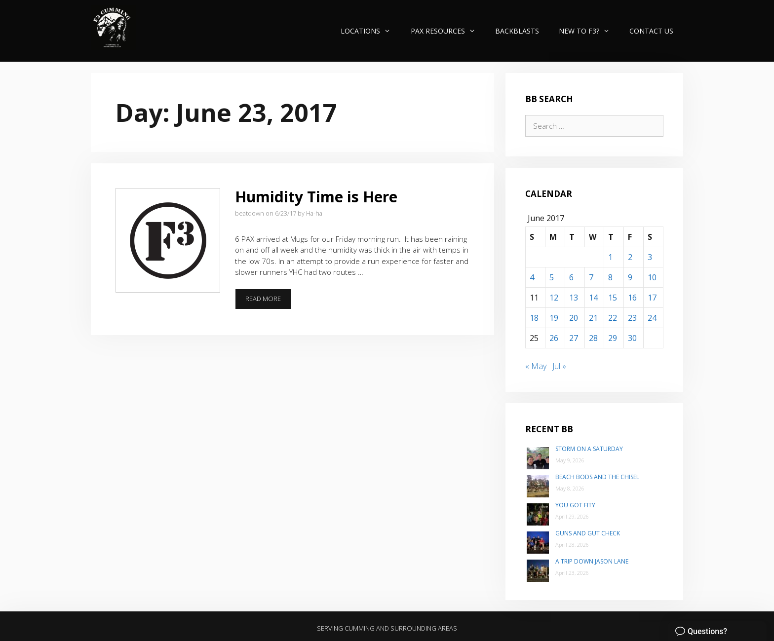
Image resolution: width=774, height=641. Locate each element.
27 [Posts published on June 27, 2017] (573, 338)
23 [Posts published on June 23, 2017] (632, 317)
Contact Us (651, 31)
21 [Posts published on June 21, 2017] (593, 317)
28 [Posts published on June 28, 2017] (593, 338)
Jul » (559, 366)
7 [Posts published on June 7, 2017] (591, 277)
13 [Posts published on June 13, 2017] (573, 297)
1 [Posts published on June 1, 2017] (610, 257)
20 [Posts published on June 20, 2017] (573, 317)
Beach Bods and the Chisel (597, 477)
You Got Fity (575, 505)
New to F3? (589, 31)
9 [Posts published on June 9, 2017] (630, 277)
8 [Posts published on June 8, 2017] (610, 277)
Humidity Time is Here (316, 197)
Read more (268, 301)
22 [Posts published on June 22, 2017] (612, 317)
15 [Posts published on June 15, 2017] (612, 297)
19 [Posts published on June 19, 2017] (553, 317)
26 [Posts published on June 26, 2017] (553, 338)
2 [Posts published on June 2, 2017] (630, 257)
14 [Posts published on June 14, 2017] (593, 297)
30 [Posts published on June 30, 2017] (632, 338)
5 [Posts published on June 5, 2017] (551, 277)
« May (535, 366)
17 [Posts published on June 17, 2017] (652, 297)
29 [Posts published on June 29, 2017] (612, 338)
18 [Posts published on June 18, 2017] (534, 317)
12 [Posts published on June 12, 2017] (553, 297)
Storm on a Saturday (589, 449)
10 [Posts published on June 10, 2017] (652, 277)
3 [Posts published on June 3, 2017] (650, 257)
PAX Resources (448, 31)
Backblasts (517, 31)
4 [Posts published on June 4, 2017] (532, 277)
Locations (370, 31)
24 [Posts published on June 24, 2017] (652, 317)
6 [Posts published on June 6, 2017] (571, 277)
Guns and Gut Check (587, 533)
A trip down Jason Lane (591, 561)
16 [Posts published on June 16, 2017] (632, 297)
